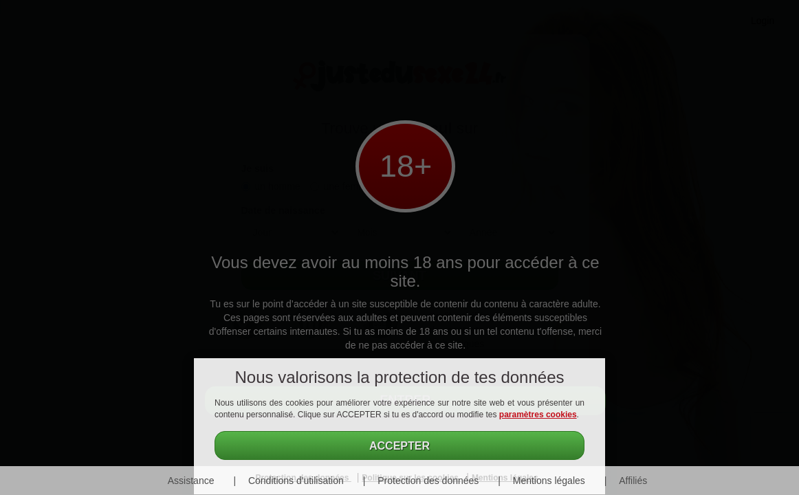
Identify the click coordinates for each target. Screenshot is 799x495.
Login (762, 20)
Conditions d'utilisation (296, 480)
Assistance (191, 480)
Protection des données (428, 480)
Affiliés (633, 480)
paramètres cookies (538, 414)
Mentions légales (549, 480)
